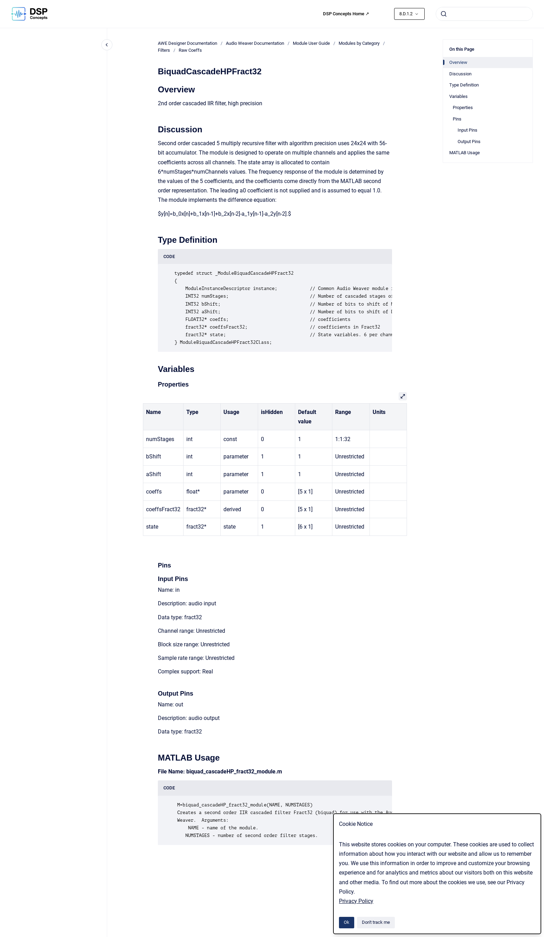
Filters (164, 50)
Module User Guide (311, 43)
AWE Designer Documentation (187, 43)
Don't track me (376, 922)
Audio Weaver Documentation (255, 43)
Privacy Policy (356, 901)
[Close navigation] (106, 44)
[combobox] (484, 13)
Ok (346, 922)
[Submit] (443, 13)
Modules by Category (359, 43)
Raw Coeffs (190, 50)
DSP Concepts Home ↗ (346, 13)
